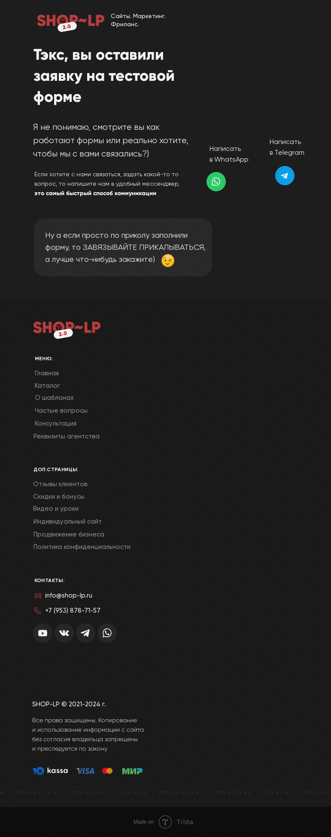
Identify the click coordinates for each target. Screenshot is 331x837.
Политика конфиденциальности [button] (82, 547)
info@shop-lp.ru (68, 595)
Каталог (47, 385)
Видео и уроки (56, 508)
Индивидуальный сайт (67, 521)
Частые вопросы (61, 410)
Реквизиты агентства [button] (66, 436)
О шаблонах (54, 398)
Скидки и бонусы (59, 496)
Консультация (55, 423)
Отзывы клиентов (60, 484)
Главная (47, 373)
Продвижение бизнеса (68, 534)
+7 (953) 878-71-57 (72, 610)
